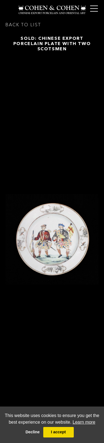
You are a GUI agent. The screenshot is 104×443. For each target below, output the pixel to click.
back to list (23, 24)
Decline (33, 432)
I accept (58, 432)
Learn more (84, 422)
